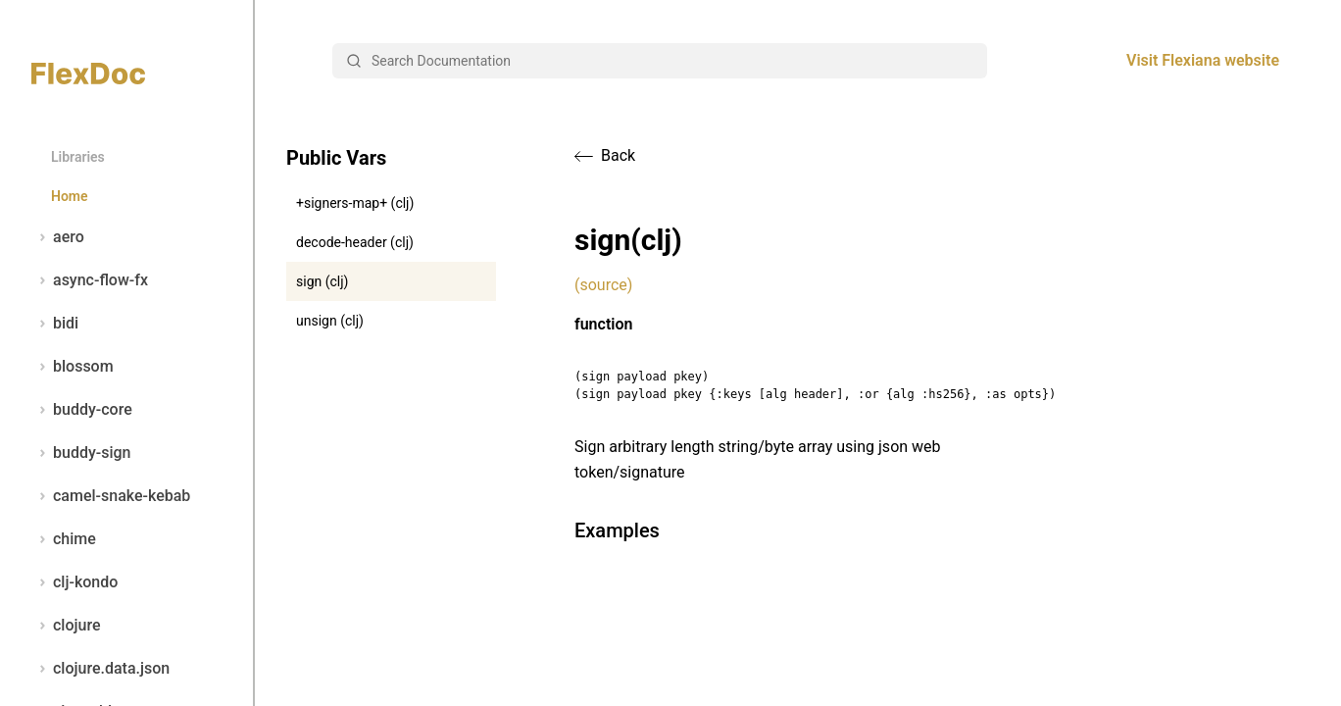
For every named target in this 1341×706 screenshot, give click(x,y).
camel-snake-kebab (110, 496)
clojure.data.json (100, 669)
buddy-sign (80, 453)
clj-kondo (74, 582)
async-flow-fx (89, 280)
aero (57, 237)
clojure (66, 625)
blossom (72, 367)
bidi (54, 323)
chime (63, 539)
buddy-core (81, 410)
